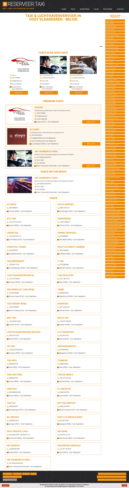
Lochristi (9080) (110, 139)
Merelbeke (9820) (111, 162)
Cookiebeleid (17, 473)
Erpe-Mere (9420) (111, 68)
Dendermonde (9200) (112, 50)
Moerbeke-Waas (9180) (112, 168)
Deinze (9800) (110, 44)
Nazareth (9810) (111, 174)
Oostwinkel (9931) (111, 200)
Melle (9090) (109, 159)
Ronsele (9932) (110, 208)
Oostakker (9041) (111, 194)
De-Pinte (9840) (110, 53)
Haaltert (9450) (110, 88)
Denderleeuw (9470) (112, 47)
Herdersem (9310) (111, 94)
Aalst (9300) (109, 20)
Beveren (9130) (110, 32)
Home (64, 9)
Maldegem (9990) (111, 153)
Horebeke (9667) (111, 103)
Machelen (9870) (111, 151)
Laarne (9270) (110, 121)
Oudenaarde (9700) (111, 203)
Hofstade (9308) (111, 100)
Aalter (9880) (110, 23)
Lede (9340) (109, 127)
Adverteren (84, 9)
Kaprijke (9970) (110, 106)
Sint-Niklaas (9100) (111, 229)
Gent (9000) (109, 76)
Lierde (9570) (110, 136)
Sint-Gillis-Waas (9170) (112, 214)
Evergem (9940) (110, 71)
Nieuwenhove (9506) (112, 185)
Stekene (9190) (110, 232)
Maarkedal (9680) (111, 148)
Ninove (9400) (110, 191)
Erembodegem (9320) (112, 65)
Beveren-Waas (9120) (112, 35)
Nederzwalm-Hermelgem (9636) (113, 178)
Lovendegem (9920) (112, 145)
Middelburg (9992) (111, 165)
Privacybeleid (7, 473)
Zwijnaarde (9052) (111, 277)
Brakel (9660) (110, 38)
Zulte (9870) (109, 271)
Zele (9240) (109, 256)
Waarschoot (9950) (111, 238)
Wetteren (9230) (111, 247)
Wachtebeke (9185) (111, 244)
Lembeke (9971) (110, 133)
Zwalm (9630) (110, 274)
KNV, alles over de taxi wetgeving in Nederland (111, 479)
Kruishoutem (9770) (112, 118)
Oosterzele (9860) (111, 197)
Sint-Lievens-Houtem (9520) (114, 223)
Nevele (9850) (110, 182)
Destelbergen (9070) (112, 56)
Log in (96, 9)
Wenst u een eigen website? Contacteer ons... (112, 473)
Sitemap (33, 473)
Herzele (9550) (110, 97)
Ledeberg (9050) (111, 130)
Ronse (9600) (110, 205)
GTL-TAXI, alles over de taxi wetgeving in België (111, 476)
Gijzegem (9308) (111, 85)
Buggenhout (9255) (111, 41)
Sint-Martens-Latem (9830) (114, 226)
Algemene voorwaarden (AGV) (12, 476)
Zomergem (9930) (111, 265)
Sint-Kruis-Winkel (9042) (113, 217)
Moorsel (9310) (110, 171)
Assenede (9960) (111, 26)
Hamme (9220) (110, 91)
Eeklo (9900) (109, 62)
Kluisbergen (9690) (111, 109)
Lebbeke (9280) (110, 124)
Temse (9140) (110, 235)
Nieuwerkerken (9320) (112, 188)
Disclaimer (26, 473)
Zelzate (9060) (110, 259)
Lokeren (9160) (110, 142)
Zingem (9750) (110, 262)
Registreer (107, 9)
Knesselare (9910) (111, 112)
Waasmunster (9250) (112, 241)
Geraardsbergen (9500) (113, 82)
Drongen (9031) (110, 59)
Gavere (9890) (110, 74)
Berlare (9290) (110, 29)
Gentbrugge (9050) (111, 79)
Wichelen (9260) (111, 250)
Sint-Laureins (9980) (112, 220)
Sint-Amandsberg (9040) (113, 211)
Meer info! (19, 93)
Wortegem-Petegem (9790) (114, 253)
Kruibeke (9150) (110, 115)
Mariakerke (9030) (111, 156)
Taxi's (73, 9)
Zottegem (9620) (111, 268)
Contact (120, 9)
